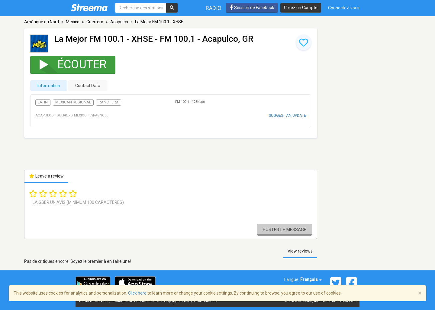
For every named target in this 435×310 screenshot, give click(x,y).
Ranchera (108, 102)
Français (311, 279)
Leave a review (46, 176)
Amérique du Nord (41, 21)
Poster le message (284, 229)
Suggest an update (287, 115)
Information (48, 85)
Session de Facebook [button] (252, 7)
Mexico (72, 21)
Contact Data (87, 85)
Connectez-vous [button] (343, 7)
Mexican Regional (73, 102)
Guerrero (94, 21)
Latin (43, 102)
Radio (213, 8)
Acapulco (119, 21)
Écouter (69, 64)
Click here (137, 293)
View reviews (300, 251)
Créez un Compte (300, 7)
